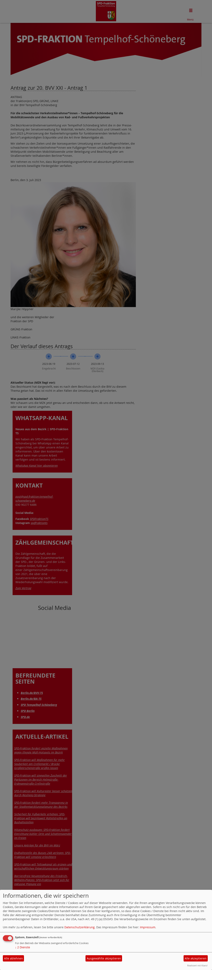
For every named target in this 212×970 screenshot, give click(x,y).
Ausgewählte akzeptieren (104, 958)
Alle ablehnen (13, 958)
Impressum (147, 927)
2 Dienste (22, 947)
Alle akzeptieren (196, 958)
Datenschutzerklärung (79, 927)
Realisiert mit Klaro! (197, 965)
